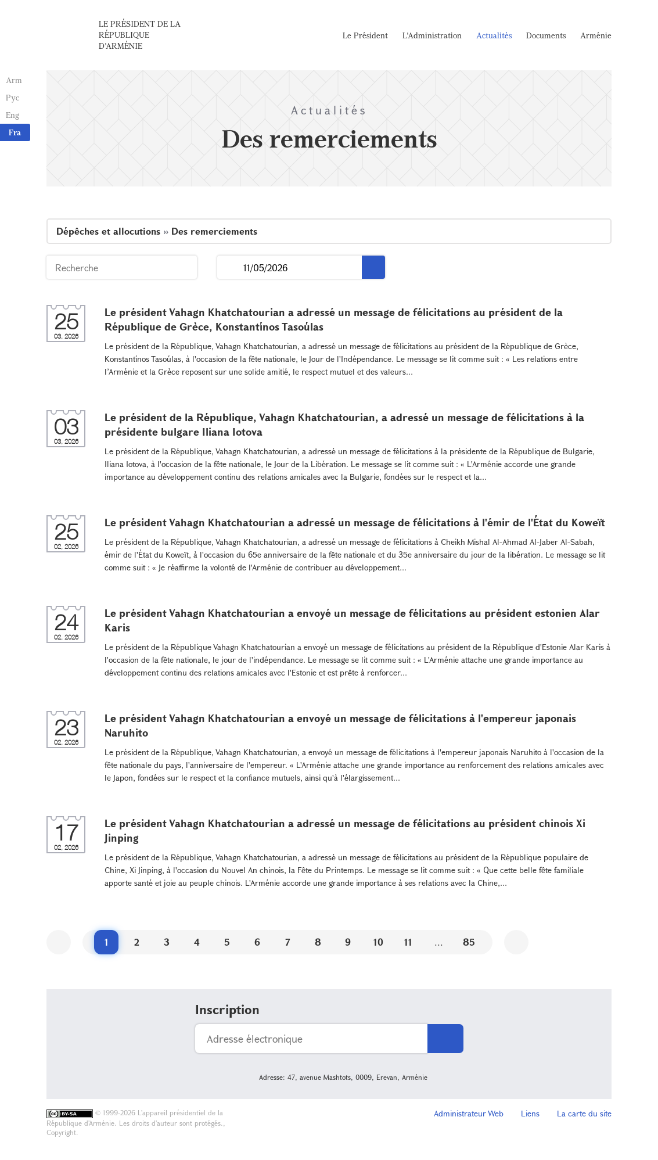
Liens (530, 1113)
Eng (12, 114)
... (230, 267)
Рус (12, 97)
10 (378, 942)
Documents (546, 35)
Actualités (494, 35)
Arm (14, 79)
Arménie (596, 35)
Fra (15, 132)
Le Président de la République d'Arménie (140, 34)
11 (408, 942)
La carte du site (584, 1113)
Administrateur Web (469, 1113)
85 (469, 942)
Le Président (365, 35)
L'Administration (432, 35)
